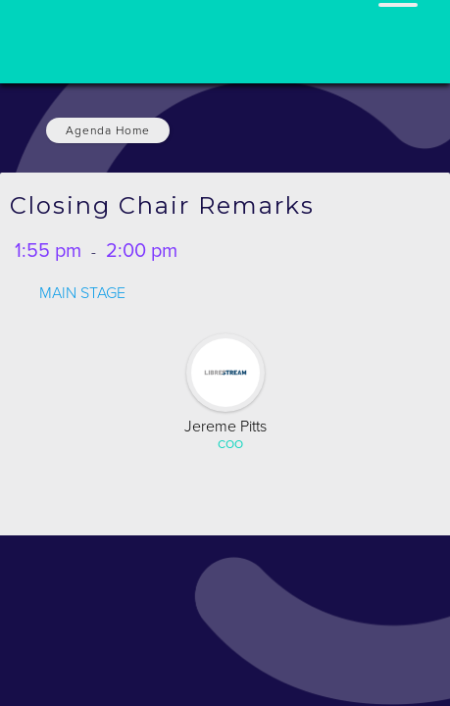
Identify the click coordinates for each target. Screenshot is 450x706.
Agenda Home (108, 130)
